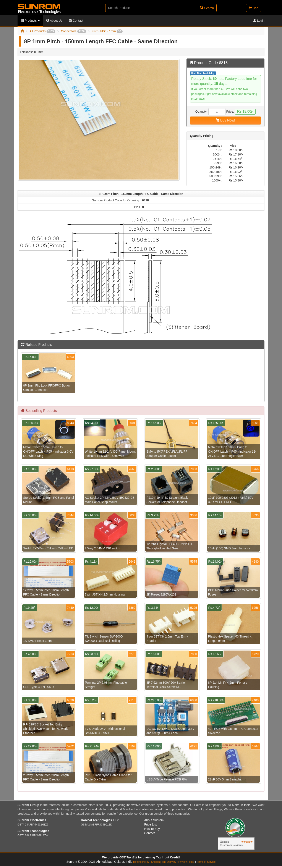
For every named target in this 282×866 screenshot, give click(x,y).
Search (207, 8)
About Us (54, 20)
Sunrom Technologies (33, 831)
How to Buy (152, 828)
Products (30, 20)
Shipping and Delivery (163, 861)
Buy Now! (225, 120)
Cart (253, 8)
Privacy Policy (186, 861)
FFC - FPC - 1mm (107, 31)
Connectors (73, 31)
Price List (150, 824)
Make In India (241, 805)
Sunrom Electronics (32, 820)
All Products (42, 31)
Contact (76, 20)
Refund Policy (141, 861)
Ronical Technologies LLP (100, 820)
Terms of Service (206, 861)
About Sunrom (154, 820)
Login (258, 20)
